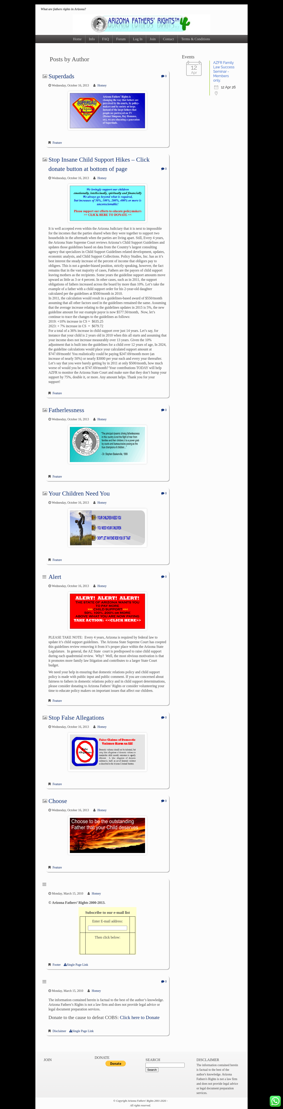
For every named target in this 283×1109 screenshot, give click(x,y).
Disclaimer (59, 1031)
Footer (57, 964)
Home (77, 39)
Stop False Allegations (76, 717)
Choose (57, 800)
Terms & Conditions (195, 39)
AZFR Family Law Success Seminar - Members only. (223, 71)
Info (92, 39)
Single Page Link (76, 964)
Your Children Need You (79, 493)
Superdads (61, 76)
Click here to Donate (139, 1017)
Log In (137, 39)
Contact (168, 39)
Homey (102, 85)
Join (153, 39)
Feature (57, 142)
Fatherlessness (66, 410)
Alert (54, 576)
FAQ (105, 39)
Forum (121, 39)
